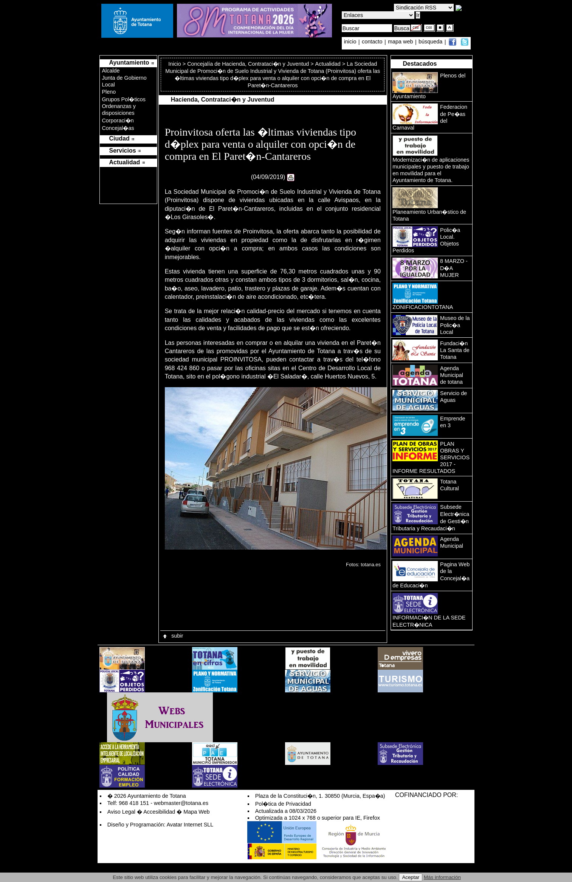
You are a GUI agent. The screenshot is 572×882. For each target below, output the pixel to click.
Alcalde (110, 71)
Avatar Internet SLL (190, 825)
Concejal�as (118, 128)
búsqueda (431, 42)
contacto (372, 42)
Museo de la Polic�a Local (455, 325)
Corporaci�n (117, 120)
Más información (442, 877)
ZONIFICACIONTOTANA (422, 307)
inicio (351, 42)
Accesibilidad (159, 812)
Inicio (175, 64)
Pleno (109, 92)
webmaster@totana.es (181, 803)
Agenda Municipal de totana (451, 375)
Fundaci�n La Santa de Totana (455, 350)
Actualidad (328, 64)
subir (172, 636)
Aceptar (410, 877)
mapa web (401, 42)
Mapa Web (196, 812)
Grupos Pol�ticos (124, 99)
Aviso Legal (121, 812)
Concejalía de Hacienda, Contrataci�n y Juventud (248, 64)
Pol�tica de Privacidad (283, 804)
